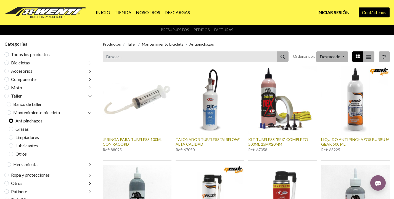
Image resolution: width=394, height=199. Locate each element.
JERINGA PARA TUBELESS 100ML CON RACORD (132, 141)
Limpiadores (27, 137)
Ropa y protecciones (30, 174)
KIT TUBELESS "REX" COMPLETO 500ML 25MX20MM (278, 141)
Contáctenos (374, 12)
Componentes (24, 79)
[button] (332, 56)
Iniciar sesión (334, 12)
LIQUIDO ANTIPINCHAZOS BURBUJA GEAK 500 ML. (355, 141)
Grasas (22, 129)
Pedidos (202, 30)
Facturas (223, 30)
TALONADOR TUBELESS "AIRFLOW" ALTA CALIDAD (208, 141)
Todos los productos (30, 54)
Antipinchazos (29, 120)
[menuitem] (103, 12)
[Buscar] (283, 56)
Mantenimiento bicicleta (36, 112)
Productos (112, 44)
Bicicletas (20, 62)
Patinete (19, 191)
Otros (21, 153)
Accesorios (21, 71)
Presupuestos (175, 30)
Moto (16, 87)
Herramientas (26, 164)
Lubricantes (26, 145)
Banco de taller (27, 104)
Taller (16, 95)
